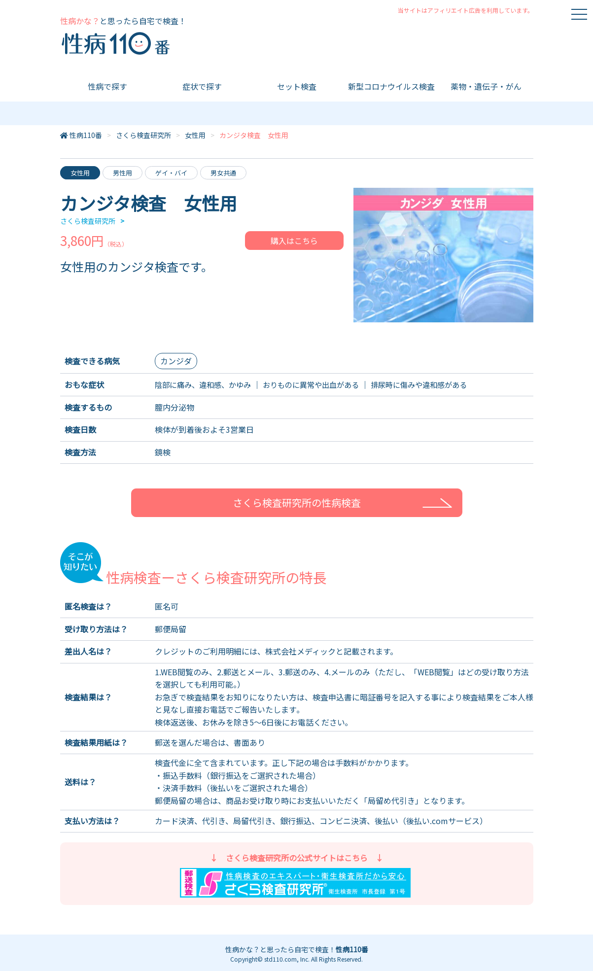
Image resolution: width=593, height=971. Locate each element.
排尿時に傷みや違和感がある (435, 384)
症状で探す (202, 86)
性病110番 (86, 135)
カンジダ (176, 361)
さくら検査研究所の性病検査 (297, 502)
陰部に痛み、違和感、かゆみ (206, 384)
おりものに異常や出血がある (320, 384)
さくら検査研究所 (143, 135)
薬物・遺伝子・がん (486, 86)
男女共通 (223, 172)
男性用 (122, 172)
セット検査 (296, 86)
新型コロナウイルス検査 (391, 86)
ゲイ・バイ (171, 172)
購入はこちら (294, 240)
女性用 (195, 135)
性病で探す (107, 86)
